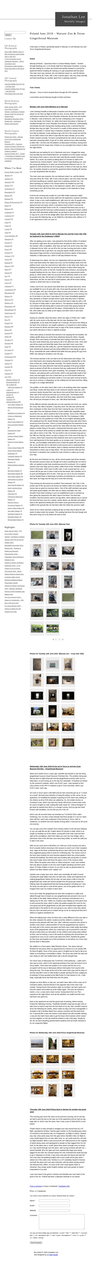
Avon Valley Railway (14, 405)
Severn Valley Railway (15, 508)
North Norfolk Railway (15, 485)
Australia (8, 182)
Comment (33, 1215)
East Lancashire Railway (15, 425)
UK (6, 377)
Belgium (7, 199)
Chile (6, 222)
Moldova (8, 303)
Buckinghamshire (11, 382)
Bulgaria (7, 209)
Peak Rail (11, 494)
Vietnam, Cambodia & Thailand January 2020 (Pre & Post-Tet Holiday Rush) (14, 114)
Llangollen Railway (14, 456)
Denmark (8, 239)
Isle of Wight (10, 385)
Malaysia (8, 300)
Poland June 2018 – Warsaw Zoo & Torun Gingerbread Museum (14, 139)
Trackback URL (64, 1186)
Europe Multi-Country (12, 172)
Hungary (7, 266)
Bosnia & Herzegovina (12, 202)
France (7, 249)
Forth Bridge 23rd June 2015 (14, 94)
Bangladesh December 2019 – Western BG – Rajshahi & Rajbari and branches (14, 121)
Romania (8, 327)
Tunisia (7, 364)
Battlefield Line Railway (15, 413)
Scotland (9, 397)
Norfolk (8, 395)
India (6, 269)
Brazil (7, 206)
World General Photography (12, 132)
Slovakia (7, 340)
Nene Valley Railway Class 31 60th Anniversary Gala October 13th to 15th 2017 (14, 54)
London (8, 390)
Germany (8, 256)
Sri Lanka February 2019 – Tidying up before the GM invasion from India (13, 609)
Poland (7, 323)
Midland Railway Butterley (16, 465)
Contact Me (10, 38)
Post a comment (36, 1186)
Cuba (6, 233)
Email (32, 1206)
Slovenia (7, 343)
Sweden (7, 353)
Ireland (7, 273)
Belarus (7, 196)
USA (6, 370)
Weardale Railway (13, 517)
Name (32, 1201)
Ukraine (7, 367)
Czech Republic (10, 236)
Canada (7, 219)
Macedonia (8, 293)
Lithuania (8, 286)
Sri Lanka (8, 350)
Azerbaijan (8, 189)
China (7, 226)
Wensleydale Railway (14, 520)
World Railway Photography (12, 102)
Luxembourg (9, 290)
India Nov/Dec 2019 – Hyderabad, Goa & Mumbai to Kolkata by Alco (14, 557)
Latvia (7, 283)
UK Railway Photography (11, 47)
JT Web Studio (52, 1260)
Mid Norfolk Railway (14, 474)
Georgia (7, 253)
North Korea (9, 313)
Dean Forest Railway (14, 422)
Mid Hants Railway (14, 471)
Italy (6, 276)
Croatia (7, 229)
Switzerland (9, 357)
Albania (7, 175)
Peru (6, 320)
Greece (7, 259)
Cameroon (8, 216)
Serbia (7, 337)
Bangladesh (8, 192)
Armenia (7, 179)
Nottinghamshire (11, 392)
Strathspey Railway (14, 514)
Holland (7, 263)
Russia (7, 330)
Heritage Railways (12, 402)
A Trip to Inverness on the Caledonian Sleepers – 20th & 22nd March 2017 (14, 61)
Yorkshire (9, 399)
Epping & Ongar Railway (15, 442)
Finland (7, 246)
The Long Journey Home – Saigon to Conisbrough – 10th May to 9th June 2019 (14, 600)
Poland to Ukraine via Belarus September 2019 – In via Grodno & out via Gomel (14, 565)
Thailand (8, 360)
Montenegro (9, 306)
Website (33, 1210)
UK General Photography (11, 79)
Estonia (7, 243)
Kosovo (7, 280)
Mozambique (9, 310)
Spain (6, 347)
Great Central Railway (15, 448)
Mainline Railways (12, 380)
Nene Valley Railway (14, 476)
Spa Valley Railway (14, 511)
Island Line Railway (14, 387)
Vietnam (7, 374)
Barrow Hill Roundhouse (15, 407)
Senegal (7, 333)
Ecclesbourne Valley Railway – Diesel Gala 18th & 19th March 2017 (14, 68)
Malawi (7, 296)
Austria (7, 186)
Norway (7, 316)
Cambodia (8, 212)
